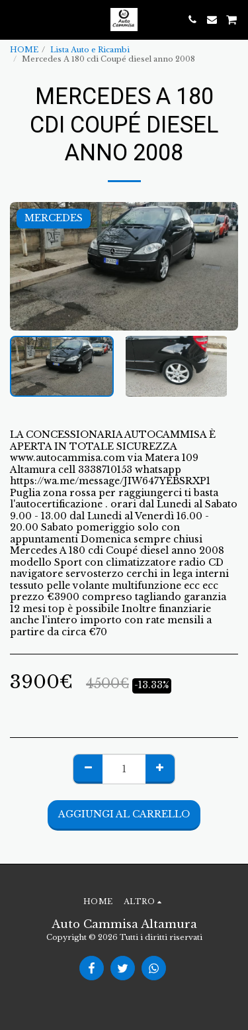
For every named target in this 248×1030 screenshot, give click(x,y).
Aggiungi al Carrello (124, 814)
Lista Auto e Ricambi (90, 49)
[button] (14, 19)
